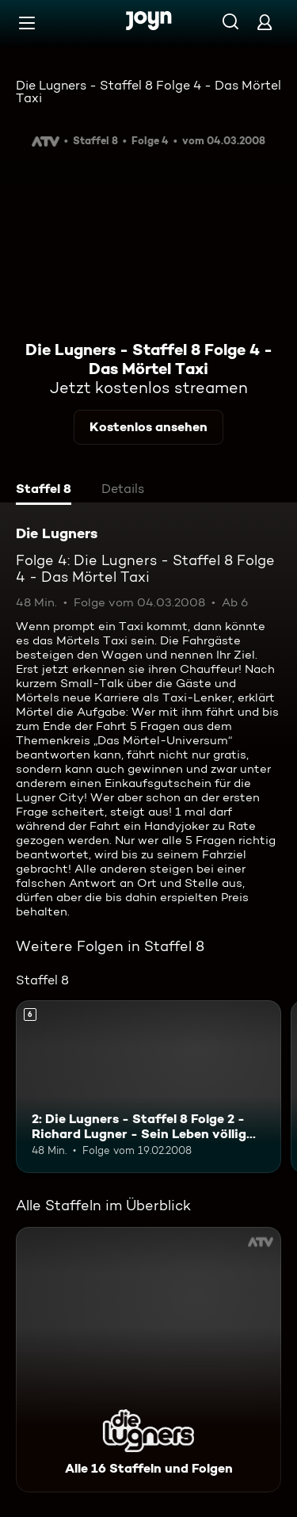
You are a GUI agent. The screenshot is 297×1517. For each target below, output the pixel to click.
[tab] (43, 490)
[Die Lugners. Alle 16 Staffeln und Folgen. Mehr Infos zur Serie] (148, 1359)
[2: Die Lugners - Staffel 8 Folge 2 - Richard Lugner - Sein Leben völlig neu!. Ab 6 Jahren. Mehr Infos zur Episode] (148, 1086)
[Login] (264, 22)
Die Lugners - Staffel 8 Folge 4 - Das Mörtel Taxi (148, 91)
